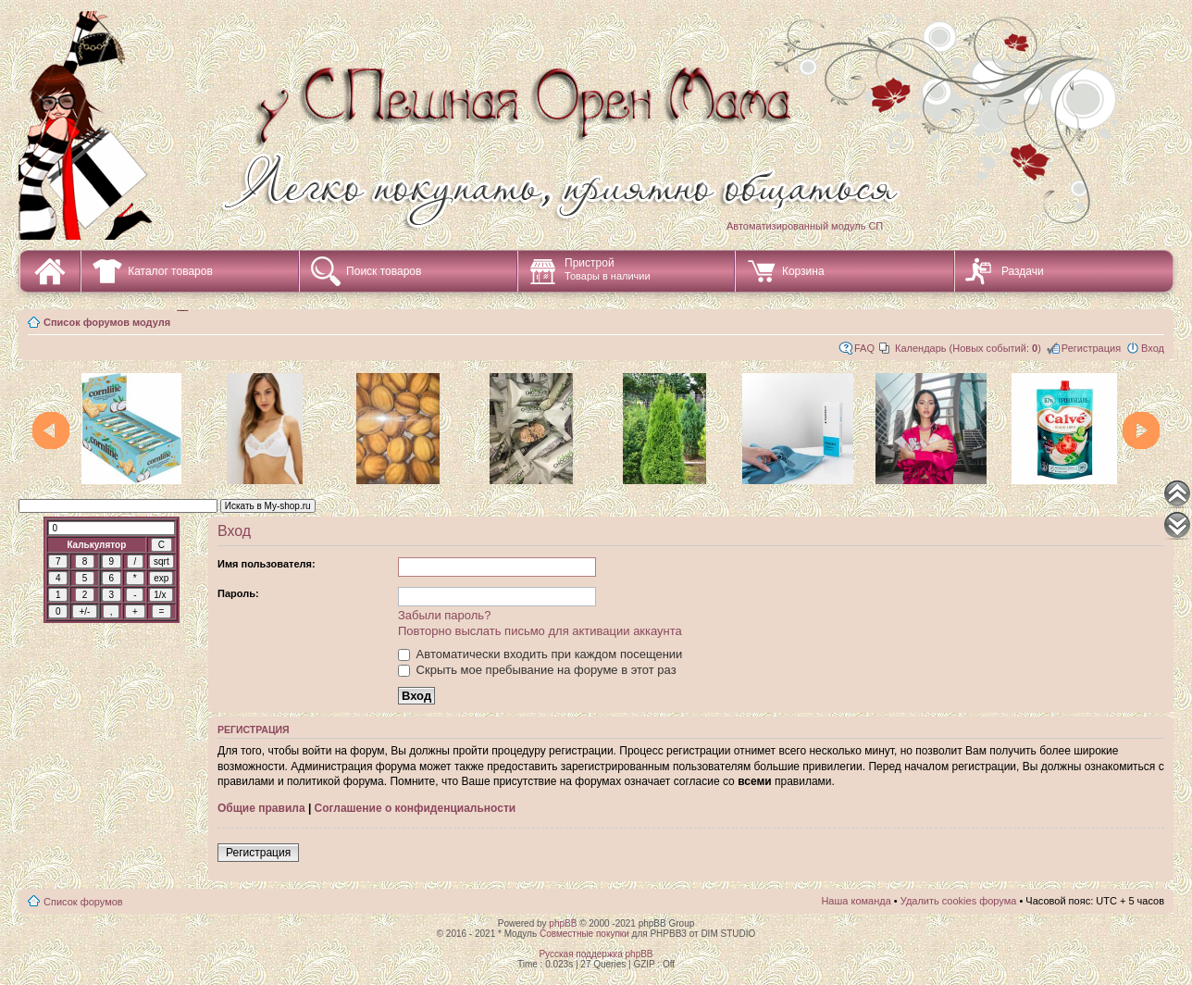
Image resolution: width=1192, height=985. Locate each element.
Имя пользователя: (266, 563)
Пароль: (238, 593)
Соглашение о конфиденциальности (415, 808)
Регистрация (1091, 348)
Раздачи (1022, 271)
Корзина (803, 271)
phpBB (563, 923)
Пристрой (608, 268)
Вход (1152, 348)
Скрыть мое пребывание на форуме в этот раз (537, 670)
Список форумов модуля (106, 322)
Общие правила (261, 808)
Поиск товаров (383, 271)
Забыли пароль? (444, 615)
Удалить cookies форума (958, 900)
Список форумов (83, 901)
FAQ (864, 348)
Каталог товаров (170, 271)
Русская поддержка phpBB (595, 954)
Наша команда (855, 900)
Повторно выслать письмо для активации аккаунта (540, 631)
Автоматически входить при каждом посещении (540, 654)
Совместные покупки (584, 934)
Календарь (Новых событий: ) (968, 348)
